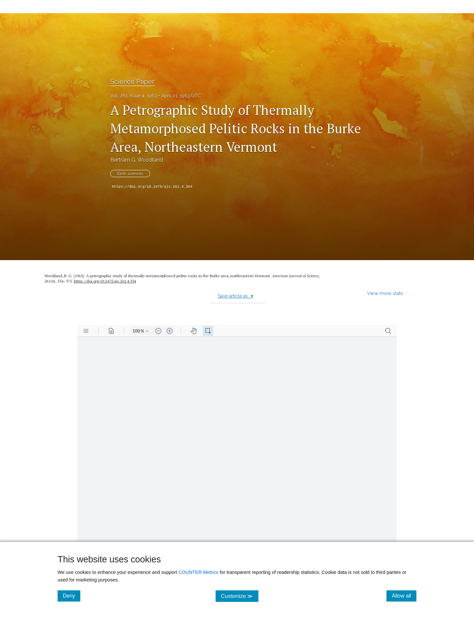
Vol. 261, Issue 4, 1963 (133, 95)
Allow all (404, 596)
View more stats (385, 293)
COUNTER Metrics (198, 572)
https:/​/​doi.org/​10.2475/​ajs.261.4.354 (105, 281)
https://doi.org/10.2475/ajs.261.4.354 (152, 187)
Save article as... (235, 296)
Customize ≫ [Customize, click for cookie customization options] (239, 596)
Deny (71, 596)
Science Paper (132, 82)
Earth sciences (130, 173)
